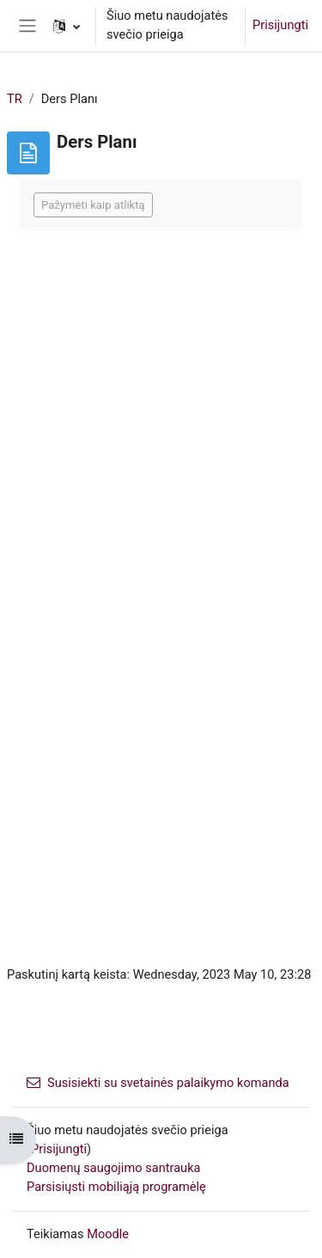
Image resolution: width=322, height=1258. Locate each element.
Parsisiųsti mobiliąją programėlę (116, 1186)
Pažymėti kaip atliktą (93, 204)
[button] (66, 26)
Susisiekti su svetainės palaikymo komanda (158, 1082)
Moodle (108, 1234)
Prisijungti (280, 25)
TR (14, 99)
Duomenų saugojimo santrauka (114, 1168)
